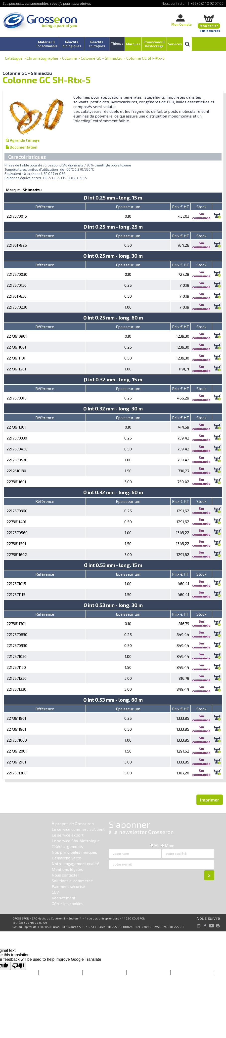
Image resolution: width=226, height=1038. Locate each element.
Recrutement (63, 897)
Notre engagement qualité (75, 863)
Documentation (21, 147)
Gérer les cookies (67, 903)
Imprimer (209, 799)
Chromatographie (42, 58)
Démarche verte (66, 857)
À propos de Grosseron (73, 823)
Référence (44, 206)
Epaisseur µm (128, 206)
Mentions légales (67, 869)
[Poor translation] (18, 966)
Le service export (68, 835)
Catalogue (14, 58)
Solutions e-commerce (72, 880)
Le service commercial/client (78, 829)
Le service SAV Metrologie (76, 840)
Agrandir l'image (23, 140)
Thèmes (117, 43)
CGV (55, 892)
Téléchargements (67, 846)
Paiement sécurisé (68, 886)
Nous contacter (65, 875)
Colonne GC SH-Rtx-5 (145, 58)
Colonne (69, 58)
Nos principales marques (74, 852)
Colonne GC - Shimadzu (101, 58)
